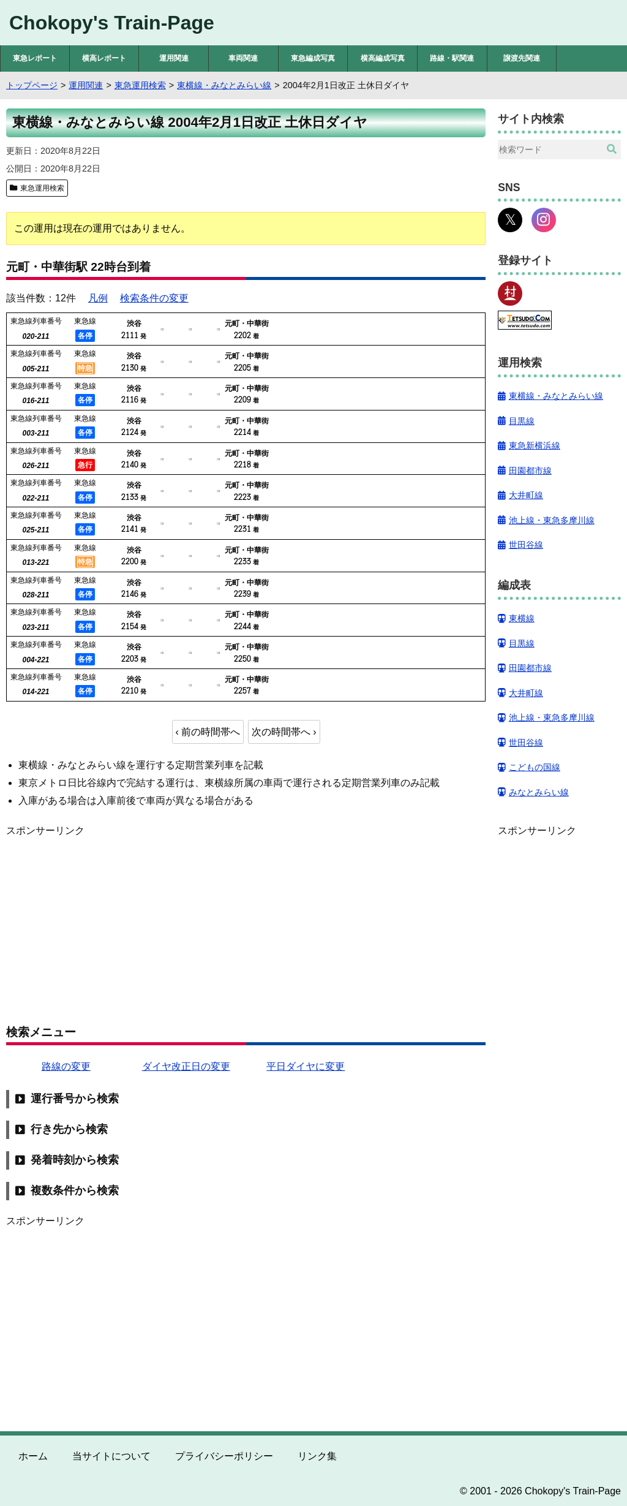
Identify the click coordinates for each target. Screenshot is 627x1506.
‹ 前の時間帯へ (208, 732)
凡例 (98, 298)
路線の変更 (66, 1066)
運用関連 (174, 58)
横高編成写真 (383, 58)
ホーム (33, 1456)
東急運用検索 (42, 188)
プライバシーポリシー (224, 1456)
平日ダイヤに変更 (305, 1066)
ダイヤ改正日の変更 (186, 1066)
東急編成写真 (313, 58)
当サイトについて (111, 1456)
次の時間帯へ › (284, 732)
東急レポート (35, 58)
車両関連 (243, 58)
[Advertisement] (246, 924)
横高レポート (104, 58)
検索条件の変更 (154, 298)
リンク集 (317, 1456)
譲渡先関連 (521, 58)
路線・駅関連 (452, 58)
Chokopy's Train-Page (111, 23)
